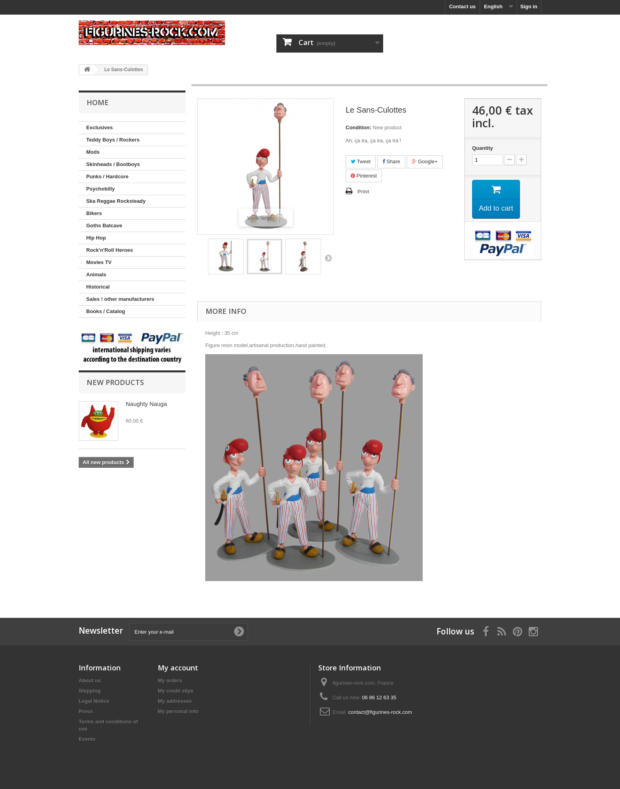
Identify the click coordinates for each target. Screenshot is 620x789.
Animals (96, 274)
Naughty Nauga (146, 403)
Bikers (94, 213)
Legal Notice (94, 701)
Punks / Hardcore (107, 176)
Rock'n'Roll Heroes (109, 250)
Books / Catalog (105, 311)
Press (86, 711)
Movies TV (99, 262)
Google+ (425, 161)
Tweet (360, 161)
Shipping (90, 691)
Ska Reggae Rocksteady (116, 201)
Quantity (482, 148)
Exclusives (99, 127)
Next (328, 258)
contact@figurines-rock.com (380, 712)
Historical (98, 287)
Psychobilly (100, 189)
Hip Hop (96, 238)
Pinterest (364, 176)
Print (363, 191)
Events (87, 739)
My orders (170, 680)
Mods (93, 152)
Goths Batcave (104, 225)
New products (115, 382)
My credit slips (175, 691)
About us (90, 680)
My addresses (175, 701)
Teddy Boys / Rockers (113, 140)
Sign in (528, 6)
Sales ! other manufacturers (120, 299)
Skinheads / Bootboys (113, 164)
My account (178, 667)
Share (391, 161)
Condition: (358, 127)
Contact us (462, 6)
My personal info (178, 711)
